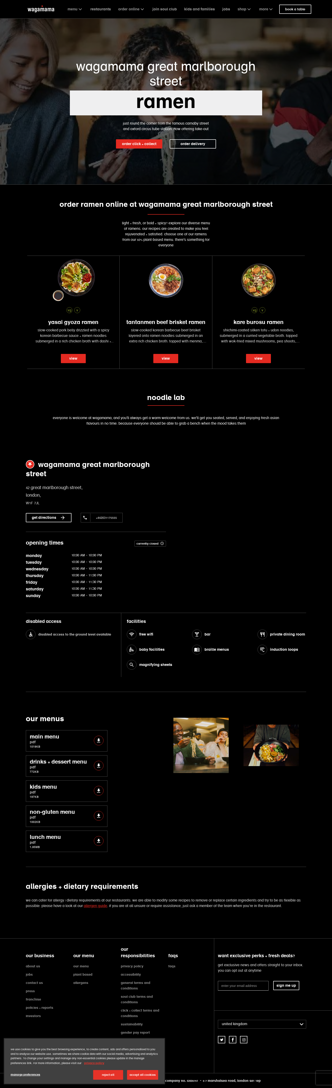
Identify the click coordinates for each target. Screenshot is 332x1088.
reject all (108, 1074)
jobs (226, 9)
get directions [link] (48, 517)
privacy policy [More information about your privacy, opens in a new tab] (94, 1063)
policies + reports (39, 1007)
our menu (81, 966)
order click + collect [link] (139, 144)
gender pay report (135, 1032)
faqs (171, 966)
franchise (33, 999)
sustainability (132, 1024)
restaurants (100, 9)
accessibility (131, 974)
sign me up (286, 985)
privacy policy (132, 966)
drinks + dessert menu (67, 766)
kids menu (67, 791)
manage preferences (25, 1074)
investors (33, 1016)
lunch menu (67, 841)
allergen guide (95, 906)
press (30, 991)
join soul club (164, 9)
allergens (80, 983)
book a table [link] (295, 9)
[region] (84, 1061)
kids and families (199, 9)
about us (33, 966)
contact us (34, 983)
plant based (82, 974)
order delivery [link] (193, 144)
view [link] (73, 358)
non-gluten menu (67, 816)
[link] (221, 1039)
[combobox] (262, 1024)
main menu (67, 741)
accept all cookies (143, 1074)
